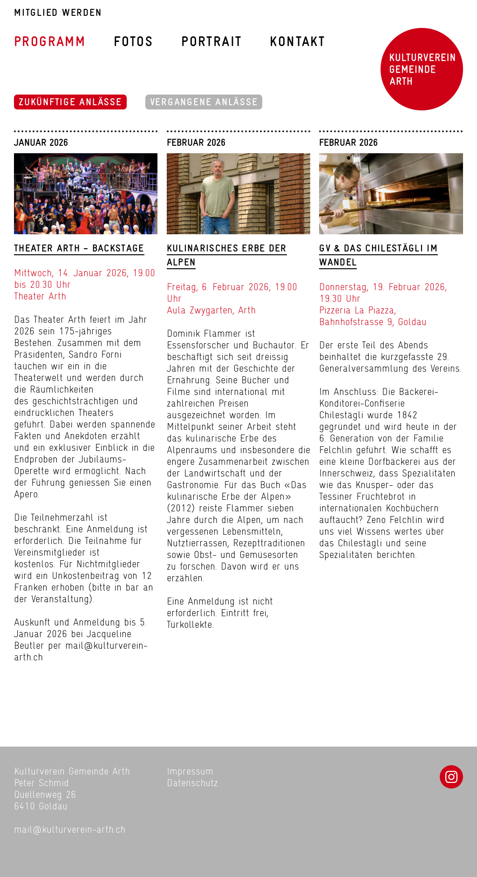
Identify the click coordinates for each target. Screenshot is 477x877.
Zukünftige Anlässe (70, 102)
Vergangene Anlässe (204, 102)
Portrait (211, 42)
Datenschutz (192, 783)
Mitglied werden (58, 13)
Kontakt (297, 42)
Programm (50, 42)
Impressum (190, 771)
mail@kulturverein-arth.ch (69, 829)
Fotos (133, 42)
